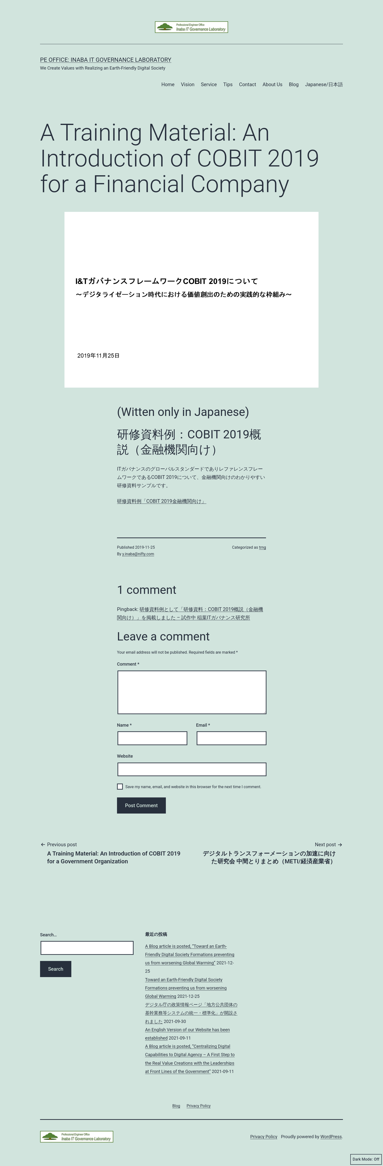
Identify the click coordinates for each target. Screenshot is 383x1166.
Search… (48, 934)
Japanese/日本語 (324, 84)
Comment (128, 664)
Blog (294, 84)
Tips (228, 84)
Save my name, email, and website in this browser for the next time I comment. (193, 786)
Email (203, 725)
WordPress (331, 1136)
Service (209, 84)
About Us (273, 84)
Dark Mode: (366, 1159)
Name (124, 725)
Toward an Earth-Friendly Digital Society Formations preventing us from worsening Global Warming (186, 988)
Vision (187, 84)
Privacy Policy (263, 1136)
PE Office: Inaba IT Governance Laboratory (105, 59)
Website (125, 756)
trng (262, 547)
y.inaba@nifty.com (138, 554)
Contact (247, 84)
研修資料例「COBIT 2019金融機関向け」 (161, 501)
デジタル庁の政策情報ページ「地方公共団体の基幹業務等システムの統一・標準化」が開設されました (191, 1013)
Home (168, 84)
